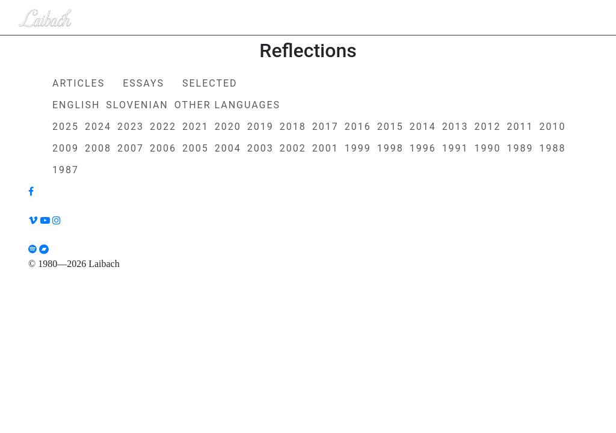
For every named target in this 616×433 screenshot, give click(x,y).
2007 (130, 148)
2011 (520, 126)
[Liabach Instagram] (56, 220)
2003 (260, 148)
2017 (325, 126)
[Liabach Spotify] (32, 249)
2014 (423, 126)
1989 (520, 148)
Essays (143, 83)
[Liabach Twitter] (308, 206)
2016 (358, 126)
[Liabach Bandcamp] (44, 249)
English (76, 105)
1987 (65, 170)
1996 (423, 148)
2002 (293, 148)
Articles (78, 83)
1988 (553, 148)
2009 (65, 148)
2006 (163, 148)
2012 (488, 126)
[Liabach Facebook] (31, 191)
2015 (390, 126)
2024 (98, 126)
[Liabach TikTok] (308, 235)
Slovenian (137, 105)
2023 (130, 126)
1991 (455, 148)
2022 (163, 126)
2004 (228, 148)
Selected (210, 83)
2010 (553, 126)
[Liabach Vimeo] (33, 220)
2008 (98, 148)
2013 (455, 126)
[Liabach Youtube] (45, 220)
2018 (293, 126)
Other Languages (227, 105)
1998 (390, 148)
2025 (65, 126)
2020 (228, 126)
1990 (488, 148)
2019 (260, 126)
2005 (195, 148)
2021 (195, 126)
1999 (358, 148)
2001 (325, 148)
